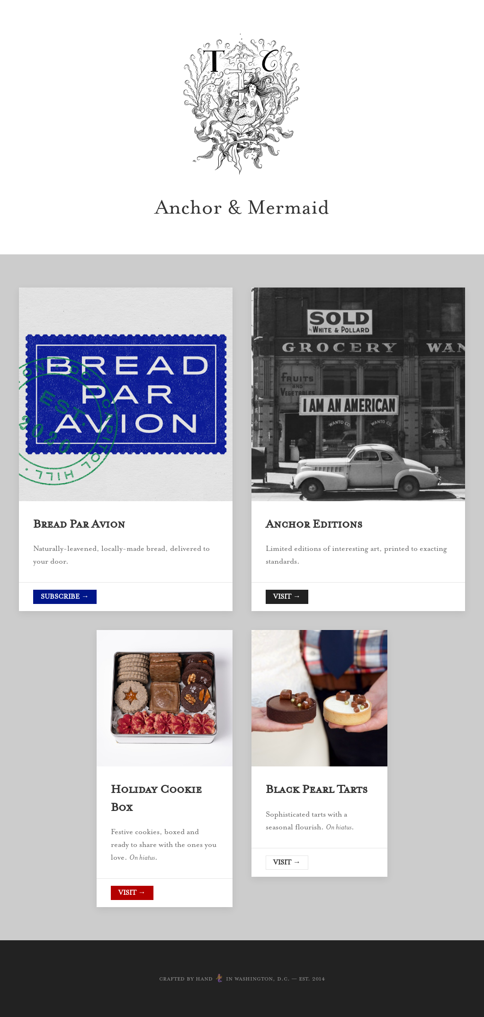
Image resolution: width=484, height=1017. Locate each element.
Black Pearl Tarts (316, 789)
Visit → (287, 597)
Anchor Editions (314, 524)
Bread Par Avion (79, 524)
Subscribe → (65, 597)
